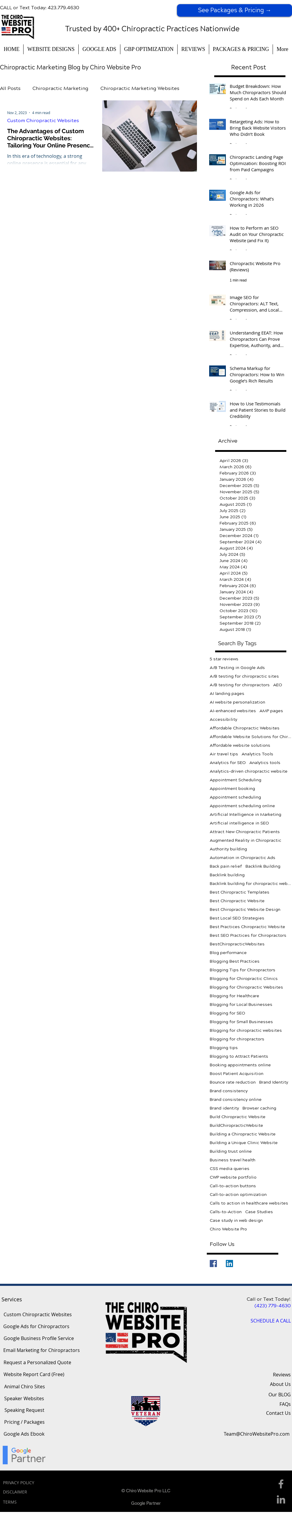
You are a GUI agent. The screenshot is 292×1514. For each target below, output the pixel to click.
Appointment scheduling (235, 797)
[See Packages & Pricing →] (234, 10)
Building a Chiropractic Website (243, 1134)
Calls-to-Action (226, 1211)
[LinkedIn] (229, 1263)
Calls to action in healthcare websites (249, 1203)
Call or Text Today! (269, 1299)
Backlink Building (263, 866)
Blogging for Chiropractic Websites (246, 987)
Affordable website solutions (240, 745)
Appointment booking (232, 788)
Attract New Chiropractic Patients (245, 831)
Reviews (282, 1374)
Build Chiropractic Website (237, 1116)
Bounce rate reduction (233, 1082)
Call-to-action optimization (238, 1194)
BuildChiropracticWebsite (236, 1125)
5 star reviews (224, 659)
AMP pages (271, 710)
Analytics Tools (257, 754)
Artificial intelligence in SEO (239, 823)
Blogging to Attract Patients (239, 1056)
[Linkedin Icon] (281, 1499)
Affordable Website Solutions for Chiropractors (251, 736)
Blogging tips (224, 1047)
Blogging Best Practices (235, 961)
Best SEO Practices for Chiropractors (248, 935)
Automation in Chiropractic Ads (242, 857)
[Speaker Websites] (24, 1399)
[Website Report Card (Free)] (34, 1375)
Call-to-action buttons (233, 1185)
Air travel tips (224, 754)
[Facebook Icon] (281, 1484)
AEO (277, 684)
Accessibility (223, 719)
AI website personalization (237, 702)
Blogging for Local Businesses (241, 1004)
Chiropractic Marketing (60, 88)
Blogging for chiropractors (237, 1039)
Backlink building (227, 874)
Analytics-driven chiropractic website (249, 771)
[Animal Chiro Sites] (24, 1387)
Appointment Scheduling (235, 779)
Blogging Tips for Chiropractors (242, 969)
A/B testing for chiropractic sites (244, 676)
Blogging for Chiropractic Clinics (244, 978)
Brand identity (224, 1108)
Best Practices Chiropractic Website (247, 926)
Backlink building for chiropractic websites (251, 883)
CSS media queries (229, 1168)
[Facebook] (213, 1263)
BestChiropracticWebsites (237, 944)
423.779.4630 (63, 7)
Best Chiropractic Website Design (245, 909)
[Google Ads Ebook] (23, 1434)
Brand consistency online (236, 1099)
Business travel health (232, 1160)
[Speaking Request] (24, 1410)
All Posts (10, 88)
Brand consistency (229, 1090)
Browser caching (259, 1108)
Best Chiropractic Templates (239, 892)
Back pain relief (226, 866)
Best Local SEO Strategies (237, 918)
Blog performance (228, 952)
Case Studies (259, 1211)
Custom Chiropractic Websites (43, 120)
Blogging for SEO (227, 1013)
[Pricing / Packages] (24, 1422)
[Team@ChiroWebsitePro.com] (256, 1434)
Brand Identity (273, 1082)
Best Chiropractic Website (237, 900)
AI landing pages (227, 693)
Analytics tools (264, 762)
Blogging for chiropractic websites (246, 1030)
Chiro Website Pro (228, 1229)
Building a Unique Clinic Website (244, 1142)
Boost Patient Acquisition (236, 1073)
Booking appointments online (240, 1065)
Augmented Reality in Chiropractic (245, 840)
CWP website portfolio (233, 1177)
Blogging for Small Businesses (241, 1021)
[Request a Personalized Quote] (37, 1363)
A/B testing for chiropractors (240, 684)
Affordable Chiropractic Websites (244, 728)
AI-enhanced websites (233, 710)
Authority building (228, 849)
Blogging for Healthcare (234, 995)
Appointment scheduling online (242, 805)
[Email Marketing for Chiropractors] (41, 1350)
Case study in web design (236, 1220)
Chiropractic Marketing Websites (139, 88)
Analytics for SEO (228, 762)
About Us (280, 1384)
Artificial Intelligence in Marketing (245, 814)
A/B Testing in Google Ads (237, 667)
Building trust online (231, 1151)
